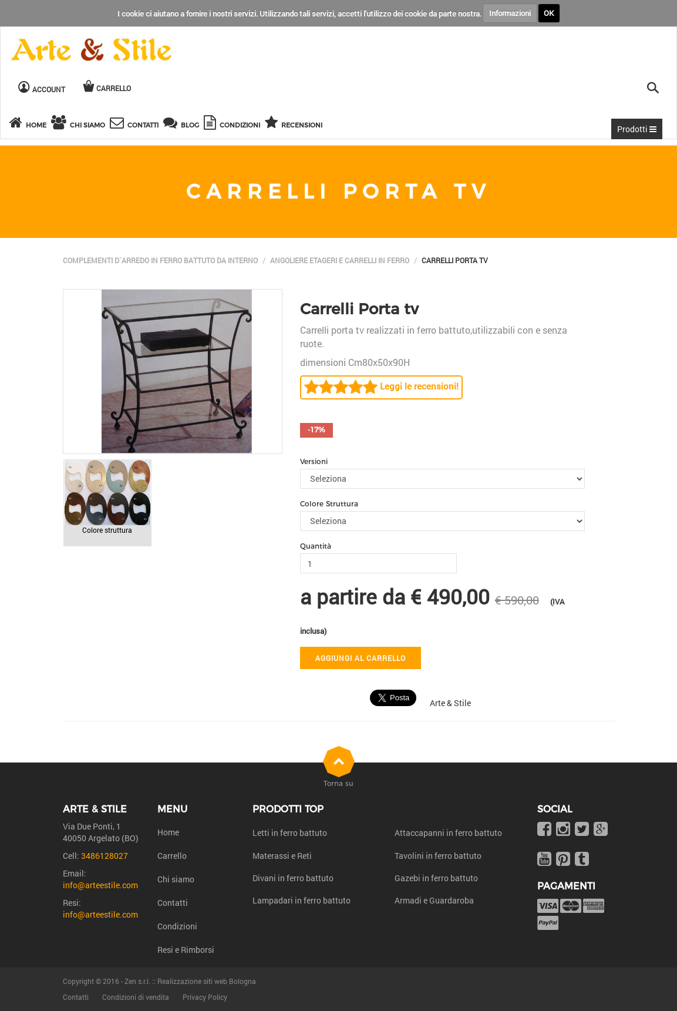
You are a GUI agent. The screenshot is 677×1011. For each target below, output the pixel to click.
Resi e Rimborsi (185, 949)
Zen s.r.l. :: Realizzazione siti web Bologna (190, 981)
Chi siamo (175, 879)
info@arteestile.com (100, 885)
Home (168, 832)
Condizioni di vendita (135, 997)
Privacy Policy (205, 997)
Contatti (172, 902)
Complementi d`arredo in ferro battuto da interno (160, 260)
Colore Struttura (329, 503)
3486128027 (104, 855)
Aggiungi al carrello (360, 658)
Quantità (315, 546)
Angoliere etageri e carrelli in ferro (339, 260)
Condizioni (177, 926)
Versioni (314, 461)
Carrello (172, 855)
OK (549, 13)
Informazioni (510, 13)
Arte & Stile (450, 702)
